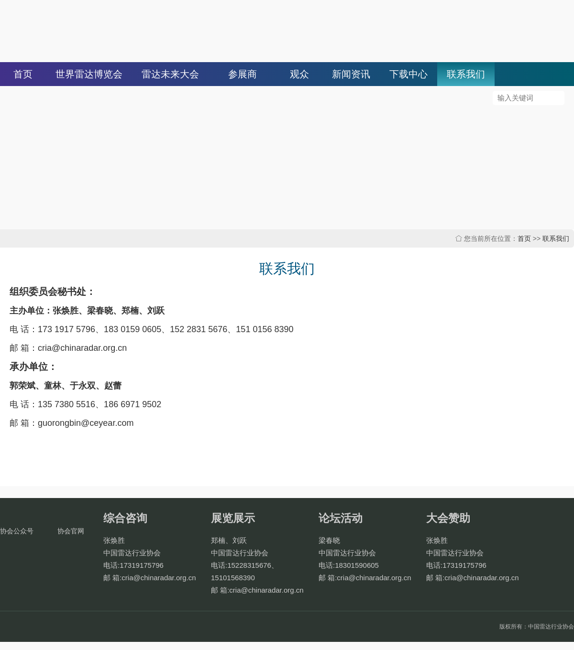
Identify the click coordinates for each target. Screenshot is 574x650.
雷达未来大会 (170, 74)
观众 (299, 74)
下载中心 (408, 74)
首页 (23, 74)
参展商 (242, 74)
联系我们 (466, 74)
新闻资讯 (351, 74)
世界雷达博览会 (88, 74)
